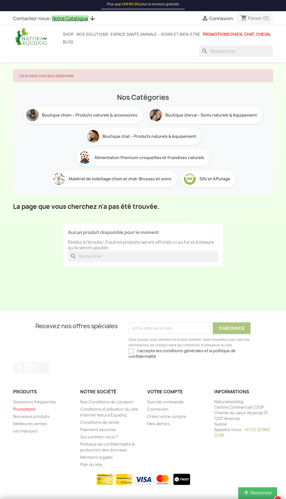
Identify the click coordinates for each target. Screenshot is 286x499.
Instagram (31, 367)
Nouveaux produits (31, 416)
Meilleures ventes (30, 423)
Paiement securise (98, 429)
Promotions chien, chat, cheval (237, 34)
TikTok (43, 367)
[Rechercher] (236, 51)
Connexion (157, 409)
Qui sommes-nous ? (99, 436)
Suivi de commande (165, 402)
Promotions (24, 409)
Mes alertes (158, 423)
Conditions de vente (99, 422)
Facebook (19, 367)
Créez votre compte (166, 416)
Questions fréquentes (34, 402)
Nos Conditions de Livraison (106, 402)
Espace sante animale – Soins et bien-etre (155, 34)
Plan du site (91, 464)
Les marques (25, 431)
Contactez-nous (31, 18)
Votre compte (165, 392)
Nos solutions (92, 34)
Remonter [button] (257, 492)
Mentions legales (96, 457)
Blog (68, 41)
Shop (68, 34)
